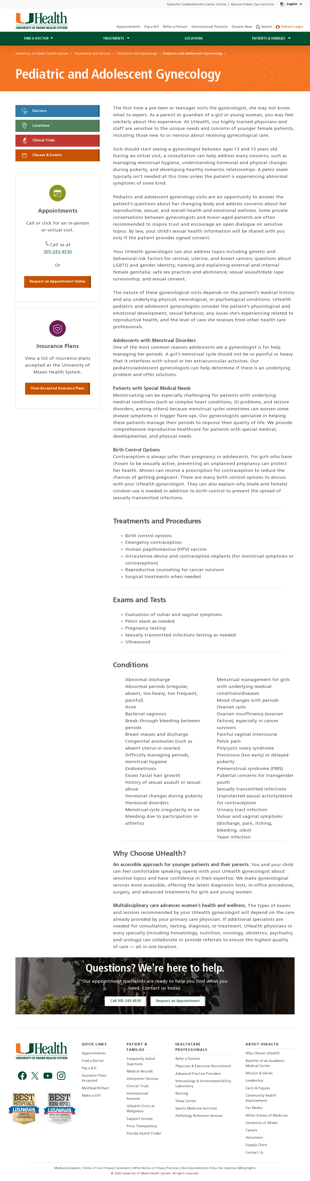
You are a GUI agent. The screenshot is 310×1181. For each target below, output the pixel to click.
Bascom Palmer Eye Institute (252, 4)
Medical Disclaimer (67, 1168)
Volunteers (254, 1138)
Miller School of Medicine (267, 1116)
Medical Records (140, 1071)
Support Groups (140, 1119)
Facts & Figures (258, 1088)
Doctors (34, 111)
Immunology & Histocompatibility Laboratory (203, 1084)
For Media (254, 1108)
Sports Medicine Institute (196, 1108)
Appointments (128, 27)
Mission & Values (259, 1073)
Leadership (254, 1081)
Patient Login (289, 27)
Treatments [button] (114, 38)
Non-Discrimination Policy (199, 1168)
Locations (194, 38)
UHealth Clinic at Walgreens (141, 1109)
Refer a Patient (175, 27)
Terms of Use (93, 1168)
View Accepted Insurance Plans (57, 388)
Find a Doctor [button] (36, 38)
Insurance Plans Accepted (94, 1078)
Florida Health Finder (144, 1133)
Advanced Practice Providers (198, 1074)
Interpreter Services (142, 1079)
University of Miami (262, 1123)
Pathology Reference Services (199, 1116)
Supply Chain (256, 1145)
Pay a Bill (151, 27)
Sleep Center (185, 1101)
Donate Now (242, 27)
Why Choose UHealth (263, 1053)
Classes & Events (41, 155)
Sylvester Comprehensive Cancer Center (196, 4)
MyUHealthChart (95, 1088)
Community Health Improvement (261, 1098)
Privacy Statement (117, 1168)
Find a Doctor (93, 1061)
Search (264, 27)
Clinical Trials (38, 140)
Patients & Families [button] (269, 38)
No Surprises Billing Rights (237, 1168)
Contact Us (254, 1153)
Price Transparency (142, 1126)
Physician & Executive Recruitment (203, 1066)
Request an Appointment (178, 1001)
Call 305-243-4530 (125, 1001)
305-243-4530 (57, 252)
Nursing (181, 1093)
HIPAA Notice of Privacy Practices (156, 1168)
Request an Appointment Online (57, 281)
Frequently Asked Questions (141, 1061)
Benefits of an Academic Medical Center (265, 1063)
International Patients (209, 27)
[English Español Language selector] (291, 4)
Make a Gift (91, 1096)
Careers (251, 1130)
